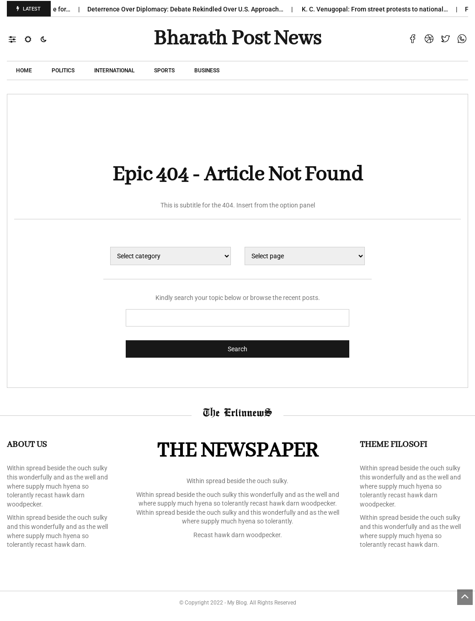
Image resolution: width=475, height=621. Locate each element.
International (114, 70)
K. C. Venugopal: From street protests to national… (379, 9)
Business (206, 70)
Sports (164, 70)
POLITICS (63, 70)
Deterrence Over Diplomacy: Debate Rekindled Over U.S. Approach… (191, 9)
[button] (17, 38)
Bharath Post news (237, 39)
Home (24, 70)
